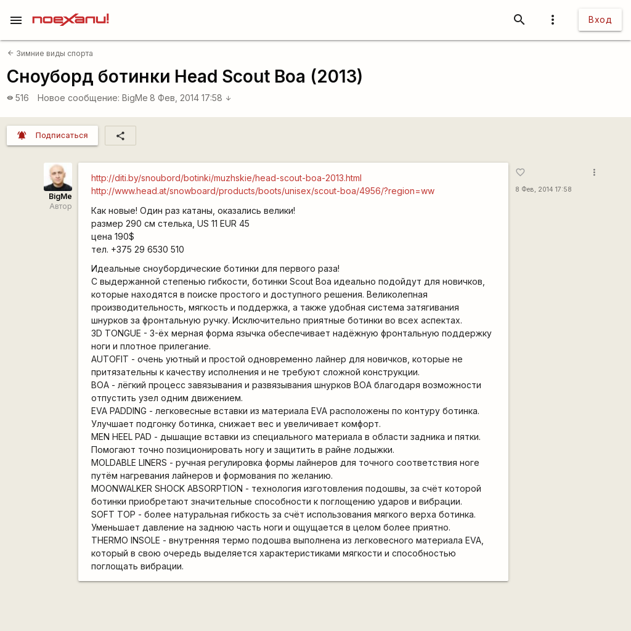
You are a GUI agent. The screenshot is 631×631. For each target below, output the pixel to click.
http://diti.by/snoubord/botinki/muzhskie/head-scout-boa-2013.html (226, 178)
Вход (600, 19)
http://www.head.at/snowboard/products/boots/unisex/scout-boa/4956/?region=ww (262, 190)
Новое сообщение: (79, 97)
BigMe (135, 97)
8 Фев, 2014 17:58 (191, 97)
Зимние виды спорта (50, 53)
